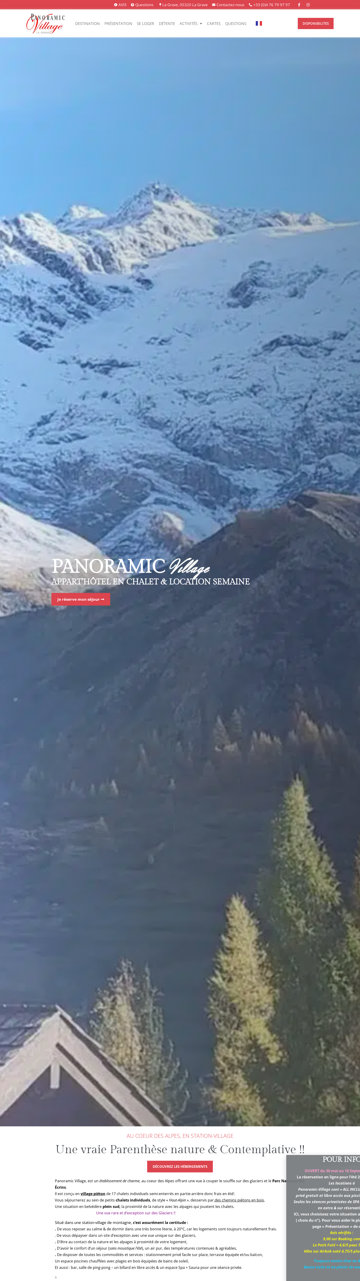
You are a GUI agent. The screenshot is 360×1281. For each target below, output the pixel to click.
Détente (167, 23)
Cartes (214, 23)
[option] (270, 23)
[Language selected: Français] (273, 23)
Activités (191, 23)
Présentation (118, 23)
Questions (235, 23)
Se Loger (145, 23)
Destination (87, 23)
